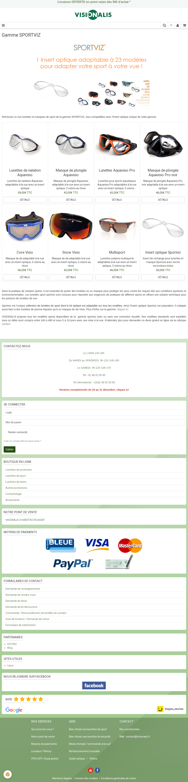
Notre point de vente (43, 736)
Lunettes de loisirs (16, 481)
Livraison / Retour (41, 751)
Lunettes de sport (16, 475)
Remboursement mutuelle (84, 751)
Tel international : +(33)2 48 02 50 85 (94, 382)
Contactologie (14, 493)
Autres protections (16, 487)
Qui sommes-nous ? (42, 729)
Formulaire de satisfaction (21, 625)
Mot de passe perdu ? (31, 441)
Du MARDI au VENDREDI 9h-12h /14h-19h (94, 360)
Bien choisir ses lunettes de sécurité (89, 736)
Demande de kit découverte (21, 606)
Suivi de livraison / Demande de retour (27, 619)
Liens (10, 665)
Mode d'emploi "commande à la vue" (90, 743)
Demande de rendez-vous (21, 594)
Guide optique (77, 758)
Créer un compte (11, 441)
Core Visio (25, 252)
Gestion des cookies (86, 778)
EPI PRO (12, 644)
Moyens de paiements (44, 743)
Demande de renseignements (23, 588)
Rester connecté (15, 432)
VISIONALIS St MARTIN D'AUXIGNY (25, 519)
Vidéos (93, 758)
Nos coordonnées (130, 729)
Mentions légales (62, 778)
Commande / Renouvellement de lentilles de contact (36, 612)
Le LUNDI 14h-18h (93, 353)
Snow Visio (71, 252)
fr (171, 25)
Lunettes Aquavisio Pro (117, 170)
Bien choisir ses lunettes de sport (88, 729)
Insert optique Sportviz (163, 252)
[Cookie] (8, 774)
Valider (10, 449)
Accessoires (13, 500)
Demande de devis (16, 600)
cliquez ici (122, 309)
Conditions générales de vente (118, 778)
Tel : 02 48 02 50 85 (94, 375)
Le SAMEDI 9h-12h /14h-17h (94, 367)
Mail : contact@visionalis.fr (135, 736)
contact (6, 324)
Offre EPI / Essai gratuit (44, 758)
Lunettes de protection (19, 469)
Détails (25, 199)
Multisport (117, 252)
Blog (9, 647)
